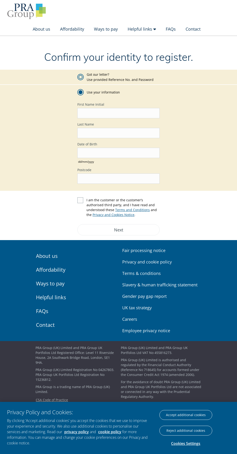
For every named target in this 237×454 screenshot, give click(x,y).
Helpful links (142, 29)
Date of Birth (87, 144)
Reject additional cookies (185, 430)
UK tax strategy (137, 307)
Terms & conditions (141, 273)
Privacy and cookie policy (147, 262)
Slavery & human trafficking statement (160, 285)
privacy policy (76, 431)
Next (118, 230)
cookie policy (109, 431)
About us (41, 29)
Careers (129, 319)
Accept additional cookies (186, 415)
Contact (193, 29)
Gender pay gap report (144, 296)
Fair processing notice (143, 250)
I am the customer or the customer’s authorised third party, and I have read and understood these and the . (121, 207)
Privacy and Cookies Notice (113, 215)
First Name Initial (90, 104)
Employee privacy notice (146, 330)
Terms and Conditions (132, 210)
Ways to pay (106, 29)
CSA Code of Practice (52, 400)
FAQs (171, 29)
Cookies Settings (185, 443)
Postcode (84, 170)
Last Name (85, 124)
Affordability (72, 29)
